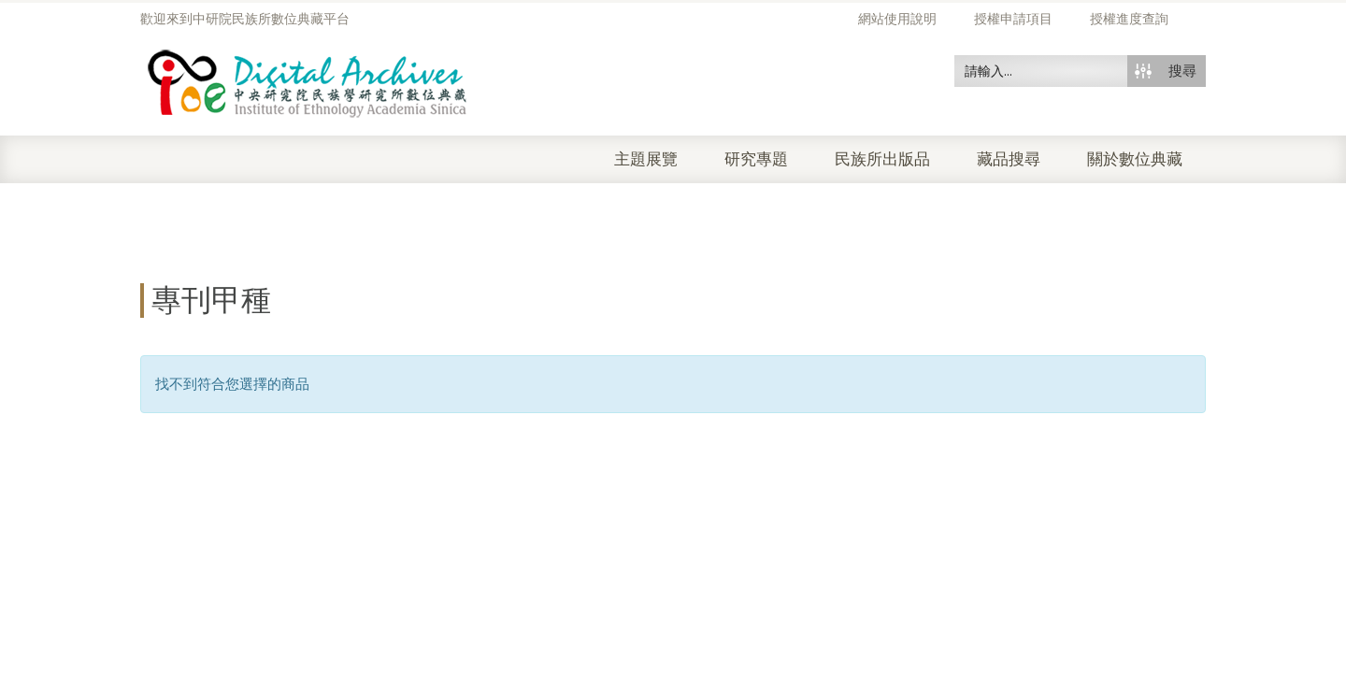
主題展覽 (646, 159)
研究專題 (756, 159)
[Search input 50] (1042, 71)
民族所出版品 (882, 159)
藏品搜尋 (1008, 159)
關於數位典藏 (1134, 159)
